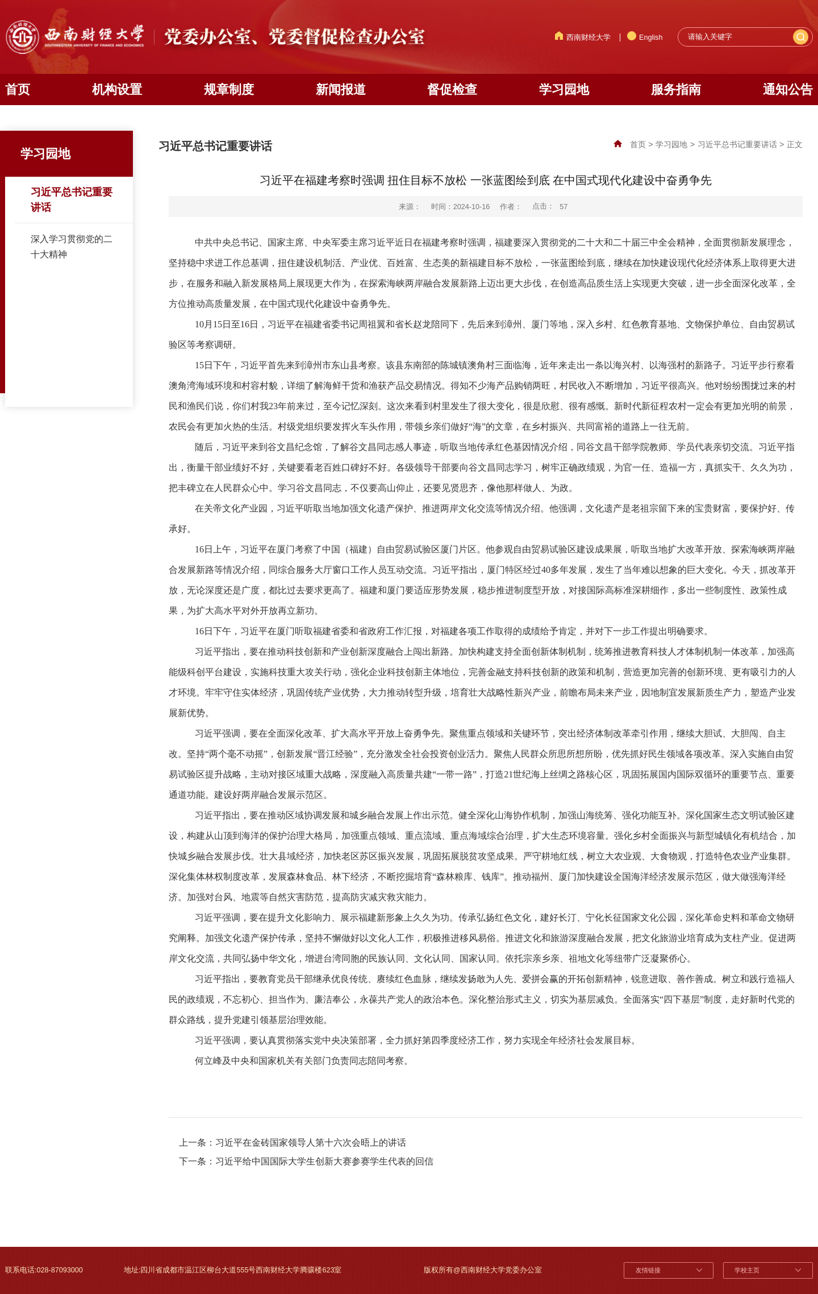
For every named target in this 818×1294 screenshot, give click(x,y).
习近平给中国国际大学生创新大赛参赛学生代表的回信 (324, 1161)
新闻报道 (341, 89)
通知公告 (788, 89)
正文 (795, 144)
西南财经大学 (582, 37)
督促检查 (452, 89)
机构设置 (117, 89)
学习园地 (564, 89)
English (645, 37)
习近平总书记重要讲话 (71, 199)
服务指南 (676, 89)
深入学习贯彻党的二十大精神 (71, 246)
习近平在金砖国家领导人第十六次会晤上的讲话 (310, 1142)
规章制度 (229, 89)
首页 (17, 89)
